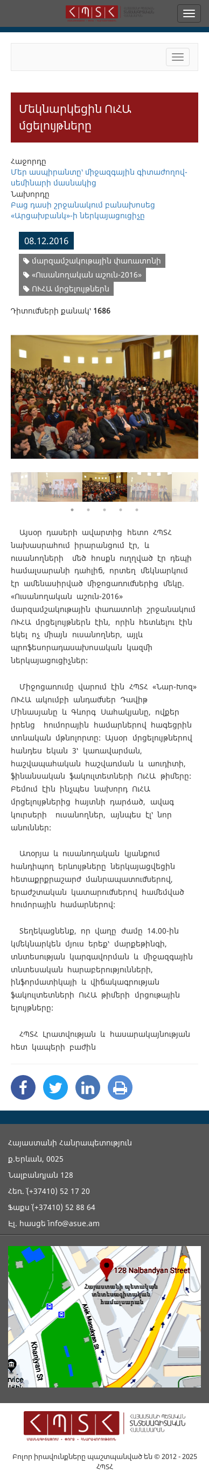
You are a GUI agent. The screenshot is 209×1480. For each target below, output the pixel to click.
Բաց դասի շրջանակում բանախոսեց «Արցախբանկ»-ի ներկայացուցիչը (83, 210)
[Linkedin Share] (87, 1087)
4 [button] (120, 509)
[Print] (120, 1087)
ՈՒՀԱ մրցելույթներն (66, 288)
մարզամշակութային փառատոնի (92, 260)
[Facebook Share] (23, 1087)
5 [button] (136, 509)
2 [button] (88, 509)
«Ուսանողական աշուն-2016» (82, 274)
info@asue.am (74, 1223)
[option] (104, 390)
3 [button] (104, 509)
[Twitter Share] (55, 1087)
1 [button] (72, 509)
